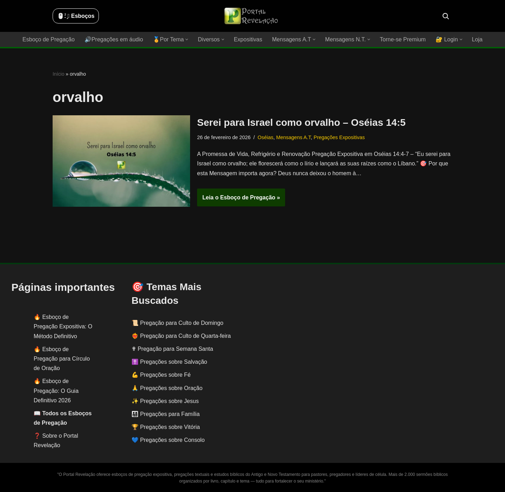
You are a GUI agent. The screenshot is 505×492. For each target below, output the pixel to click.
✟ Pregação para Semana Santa (172, 349)
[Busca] (446, 16)
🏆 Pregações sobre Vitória (166, 427)
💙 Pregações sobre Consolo (168, 440)
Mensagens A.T (293, 137)
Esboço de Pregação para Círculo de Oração (62, 358)
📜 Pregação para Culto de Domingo (177, 323)
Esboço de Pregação (49, 39)
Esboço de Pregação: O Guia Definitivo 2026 (56, 390)
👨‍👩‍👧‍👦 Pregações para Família (166, 414)
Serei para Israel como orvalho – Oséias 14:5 (301, 122)
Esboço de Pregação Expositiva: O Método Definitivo (63, 326)
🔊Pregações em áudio (114, 39)
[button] (187, 39)
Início (58, 74)
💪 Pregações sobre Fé (161, 375)
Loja (477, 39)
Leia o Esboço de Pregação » (238, 200)
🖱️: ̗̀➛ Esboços (75, 16)
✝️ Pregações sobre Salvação (169, 362)
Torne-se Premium (402, 39)
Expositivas (248, 39)
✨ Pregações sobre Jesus (165, 401)
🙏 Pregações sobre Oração (167, 388)
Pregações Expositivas (338, 137)
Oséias (265, 137)
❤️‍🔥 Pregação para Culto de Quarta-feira (181, 336)
